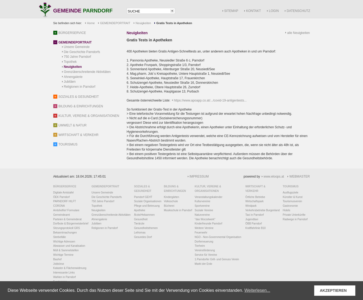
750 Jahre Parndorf (77, 57)
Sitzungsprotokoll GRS (66, 228)
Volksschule (171, 201)
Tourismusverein (292, 201)
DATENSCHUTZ (298, 11)
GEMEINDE (83, 11)
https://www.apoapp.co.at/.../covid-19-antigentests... (210, 100)
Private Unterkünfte (294, 214)
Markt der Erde (203, 263)
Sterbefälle (59, 237)
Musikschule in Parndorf (178, 210)
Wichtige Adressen (64, 241)
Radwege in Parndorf (295, 219)
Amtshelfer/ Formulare (66, 210)
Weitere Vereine (204, 228)
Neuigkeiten (143, 23)
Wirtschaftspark (254, 201)
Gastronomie (290, 205)
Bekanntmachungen (65, 232)
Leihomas (139, 232)
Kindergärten (171, 197)
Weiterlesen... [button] (257, 290)
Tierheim (200, 245)
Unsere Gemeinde (77, 47)
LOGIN (274, 11)
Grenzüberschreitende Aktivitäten (87, 72)
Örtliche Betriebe (255, 197)
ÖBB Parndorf (253, 223)
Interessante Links (64, 272)
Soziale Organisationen (147, 201)
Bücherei (169, 205)
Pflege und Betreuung (147, 205)
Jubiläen (70, 81)
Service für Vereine (206, 254)
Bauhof (57, 259)
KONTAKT (253, 11)
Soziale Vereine (204, 210)
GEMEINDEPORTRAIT (115, 23)
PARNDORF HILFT (64, 201)
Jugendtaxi (251, 219)
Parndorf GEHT (143, 197)
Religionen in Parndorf (79, 87)
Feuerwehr (201, 232)
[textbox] (148, 11)
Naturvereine (202, 214)
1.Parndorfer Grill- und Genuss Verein (217, 259)
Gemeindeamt (61, 214)
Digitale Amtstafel (63, 192)
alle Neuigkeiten (298, 33)
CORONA (59, 205)
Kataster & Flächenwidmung (69, 268)
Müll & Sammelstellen (66, 250)
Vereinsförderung (205, 250)
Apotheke (139, 210)
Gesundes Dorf (143, 237)
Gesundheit (140, 219)
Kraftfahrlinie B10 (255, 228)
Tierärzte (139, 223)
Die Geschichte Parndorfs (82, 52)
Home (91, 23)
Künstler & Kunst (292, 197)
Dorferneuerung (204, 241)
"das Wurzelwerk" (205, 219)
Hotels (286, 210)
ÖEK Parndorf (61, 197)
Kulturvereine (202, 201)
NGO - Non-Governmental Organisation (218, 237)
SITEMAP (231, 11)
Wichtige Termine (63, 254)
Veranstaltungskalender (208, 197)
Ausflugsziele (290, 192)
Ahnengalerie (73, 77)
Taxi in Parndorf (254, 214)
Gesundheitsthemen (146, 228)
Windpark (250, 205)
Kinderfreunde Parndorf (208, 223)
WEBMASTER (299, 176)
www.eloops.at (274, 176)
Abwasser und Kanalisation (69, 245)
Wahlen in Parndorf (64, 277)
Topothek (70, 62)
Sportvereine (202, 205)
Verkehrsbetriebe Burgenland (262, 210)
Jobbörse (58, 263)
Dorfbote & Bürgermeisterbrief (71, 223)
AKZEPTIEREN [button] (333, 290)
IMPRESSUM (199, 176)
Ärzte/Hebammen (144, 214)
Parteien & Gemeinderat (67, 219)
